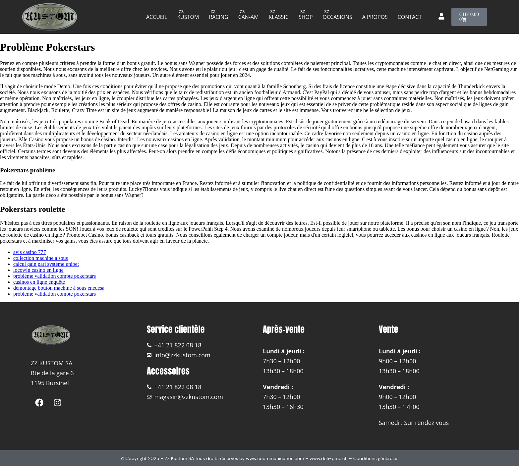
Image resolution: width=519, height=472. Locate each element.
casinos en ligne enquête (39, 282)
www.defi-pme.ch (329, 458)
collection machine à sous (40, 258)
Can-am (248, 17)
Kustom (188, 17)
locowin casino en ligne (38, 270)
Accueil (156, 17)
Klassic (279, 17)
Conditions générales (376, 458)
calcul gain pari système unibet (46, 264)
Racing (218, 17)
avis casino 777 (29, 252)
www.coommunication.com (275, 458)
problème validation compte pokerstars (54, 276)
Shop (306, 17)
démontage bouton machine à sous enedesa (58, 288)
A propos (375, 17)
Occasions (337, 17)
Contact (410, 17)
